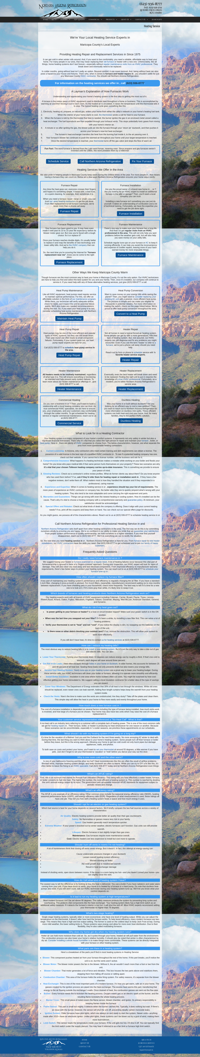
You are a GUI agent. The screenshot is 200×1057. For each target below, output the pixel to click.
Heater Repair (130, 359)
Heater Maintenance (69, 389)
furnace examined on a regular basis (90, 562)
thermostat (99, 141)
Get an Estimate (146, 1047)
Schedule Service (58, 161)
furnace (145, 441)
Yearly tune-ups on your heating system (92, 670)
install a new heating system (101, 649)
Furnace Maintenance (130, 255)
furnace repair (140, 541)
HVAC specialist (81, 766)
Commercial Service (69, 423)
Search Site (157, 20)
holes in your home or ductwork (103, 664)
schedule (69, 348)
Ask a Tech (146, 1040)
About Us (125, 20)
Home (45, 20)
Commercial (94, 20)
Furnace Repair (69, 211)
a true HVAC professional (128, 379)
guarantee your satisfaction (146, 531)
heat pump (45, 443)
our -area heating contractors (62, 201)
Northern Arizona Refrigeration (55, 529)
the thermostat (105, 115)
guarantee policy (135, 500)
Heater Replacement (130, 389)
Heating (64, 20)
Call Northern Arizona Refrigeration (100, 161)
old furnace (109, 62)
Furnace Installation (130, 213)
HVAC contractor (88, 76)
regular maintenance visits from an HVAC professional (127, 64)
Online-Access (94, 1055)
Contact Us (140, 20)
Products (110, 20)
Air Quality (79, 20)
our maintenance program (84, 299)
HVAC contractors (65, 543)
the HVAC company (78, 245)
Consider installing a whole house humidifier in (69, 940)
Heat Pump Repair (69, 355)
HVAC (79, 443)
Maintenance (146, 1050)
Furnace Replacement (69, 262)
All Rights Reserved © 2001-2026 (108, 1055)
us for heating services (112, 640)
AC (53, 20)
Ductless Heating (131, 420)
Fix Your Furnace (142, 161)
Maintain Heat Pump (69, 318)
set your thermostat (105, 749)
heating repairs (58, 726)
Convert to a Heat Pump (130, 313)
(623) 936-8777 (150, 4)
